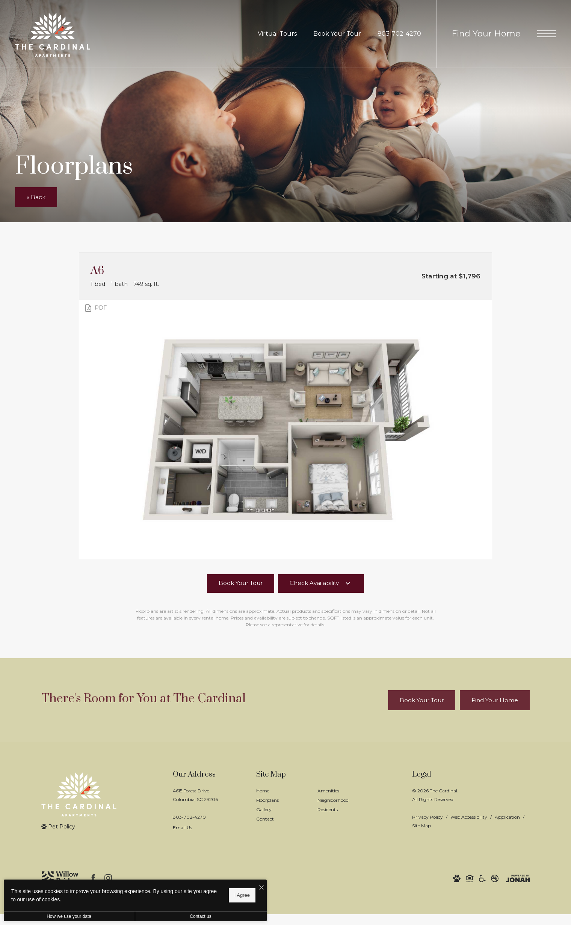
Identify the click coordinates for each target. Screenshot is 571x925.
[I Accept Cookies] (261, 888)
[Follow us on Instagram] (108, 878)
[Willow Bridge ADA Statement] (482, 878)
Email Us (182, 827)
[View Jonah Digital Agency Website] (518, 878)
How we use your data (69, 916)
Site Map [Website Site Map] (421, 825)
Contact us (200, 916)
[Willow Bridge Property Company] (60, 878)
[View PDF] (95, 308)
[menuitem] (280, 791)
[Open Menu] (546, 33)
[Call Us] (195, 817)
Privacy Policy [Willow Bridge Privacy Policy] (427, 817)
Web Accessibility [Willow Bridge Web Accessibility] (468, 817)
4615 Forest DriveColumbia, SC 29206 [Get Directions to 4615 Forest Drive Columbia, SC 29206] (195, 795)
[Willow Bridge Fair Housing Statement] (470, 878)
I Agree (242, 895)
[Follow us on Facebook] (93, 878)
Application (507, 817)
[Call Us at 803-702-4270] (399, 34)
